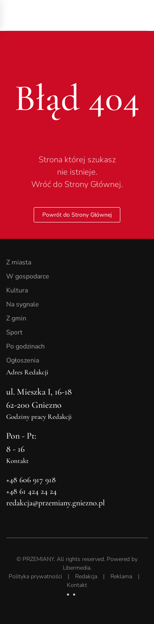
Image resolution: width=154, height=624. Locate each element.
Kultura (17, 290)
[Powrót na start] (63, 15)
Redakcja (86, 576)
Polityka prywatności (35, 576)
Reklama (121, 576)
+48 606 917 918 (31, 480)
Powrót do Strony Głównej (77, 215)
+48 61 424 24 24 (31, 491)
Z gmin (16, 318)
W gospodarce (27, 276)
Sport (14, 332)
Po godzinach (25, 346)
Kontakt (77, 585)
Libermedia (76, 568)
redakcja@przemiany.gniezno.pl (55, 503)
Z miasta (18, 262)
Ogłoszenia (22, 360)
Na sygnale (22, 304)
